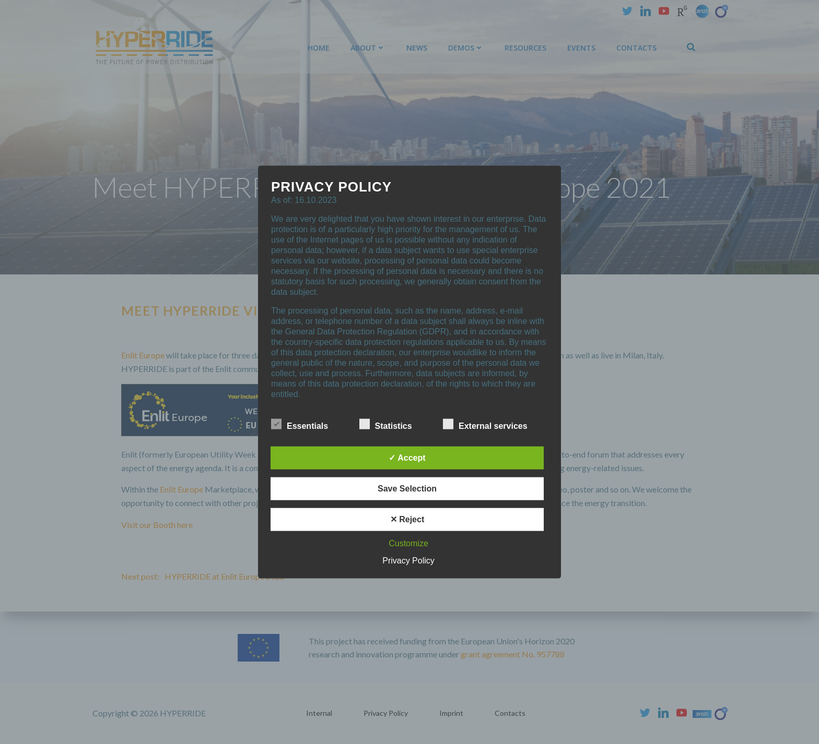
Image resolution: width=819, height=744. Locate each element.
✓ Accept (407, 457)
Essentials (299, 423)
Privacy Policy (408, 560)
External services (485, 423)
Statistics (385, 423)
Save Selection (407, 488)
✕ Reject (407, 518)
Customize (408, 542)
